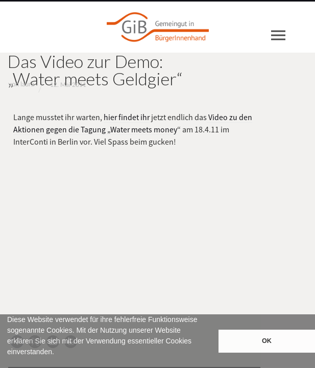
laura (27, 84)
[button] (8, 363)
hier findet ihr (127, 117)
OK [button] (267, 340)
